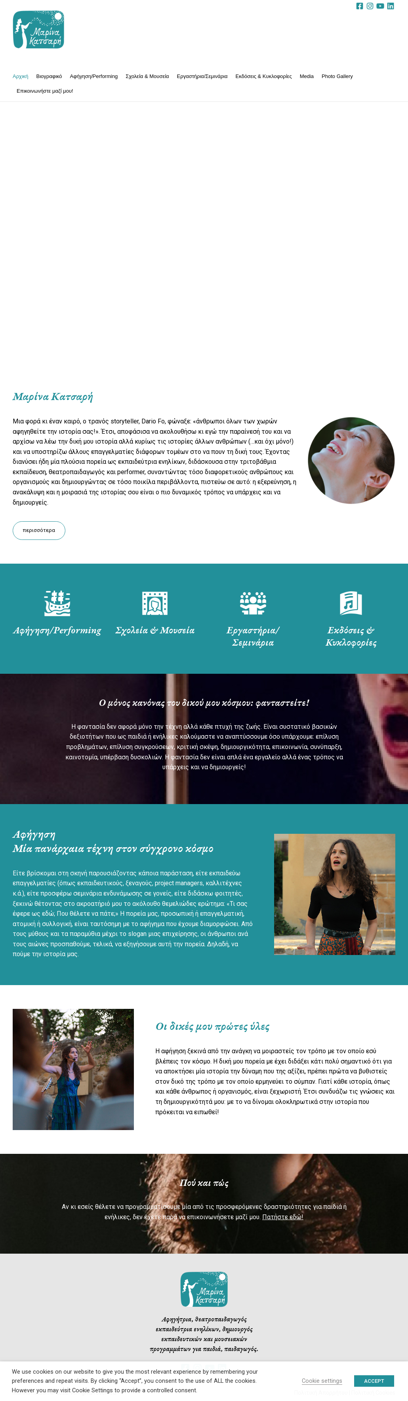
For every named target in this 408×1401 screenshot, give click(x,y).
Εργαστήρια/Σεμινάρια (202, 76)
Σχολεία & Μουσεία (147, 76)
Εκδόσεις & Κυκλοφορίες (264, 76)
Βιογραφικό (49, 76)
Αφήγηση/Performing (94, 76)
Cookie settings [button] (322, 1380)
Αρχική (21, 76)
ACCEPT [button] (374, 1381)
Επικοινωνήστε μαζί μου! (45, 91)
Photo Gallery (337, 76)
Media (307, 76)
